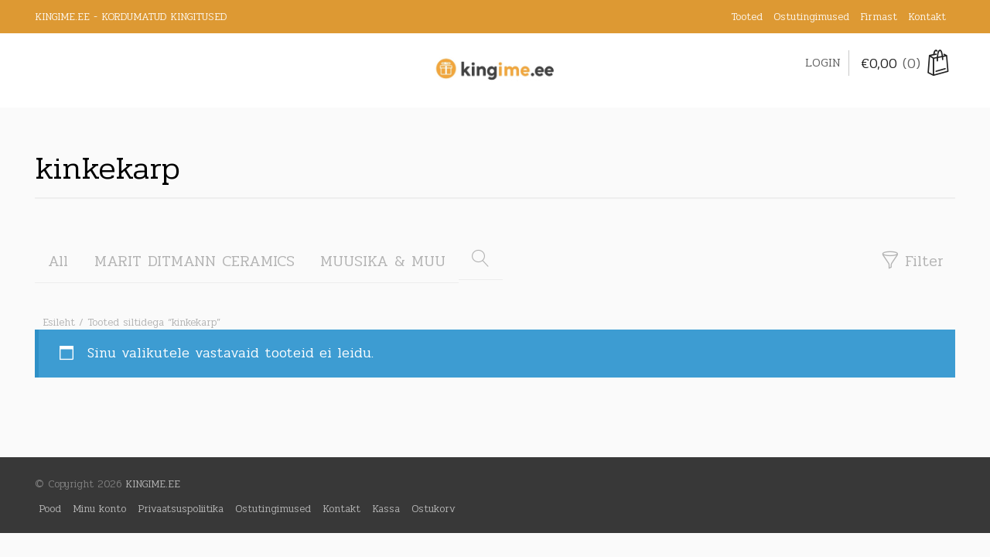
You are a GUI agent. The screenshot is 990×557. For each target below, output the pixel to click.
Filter (912, 261)
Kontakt (927, 17)
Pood (50, 509)
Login (823, 62)
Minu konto (99, 509)
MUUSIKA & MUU (383, 261)
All (58, 261)
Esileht (59, 322)
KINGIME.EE (152, 484)
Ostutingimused (811, 17)
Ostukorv (433, 509)
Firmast (878, 17)
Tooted (747, 17)
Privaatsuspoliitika (181, 509)
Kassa (386, 509)
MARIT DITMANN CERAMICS (194, 261)
